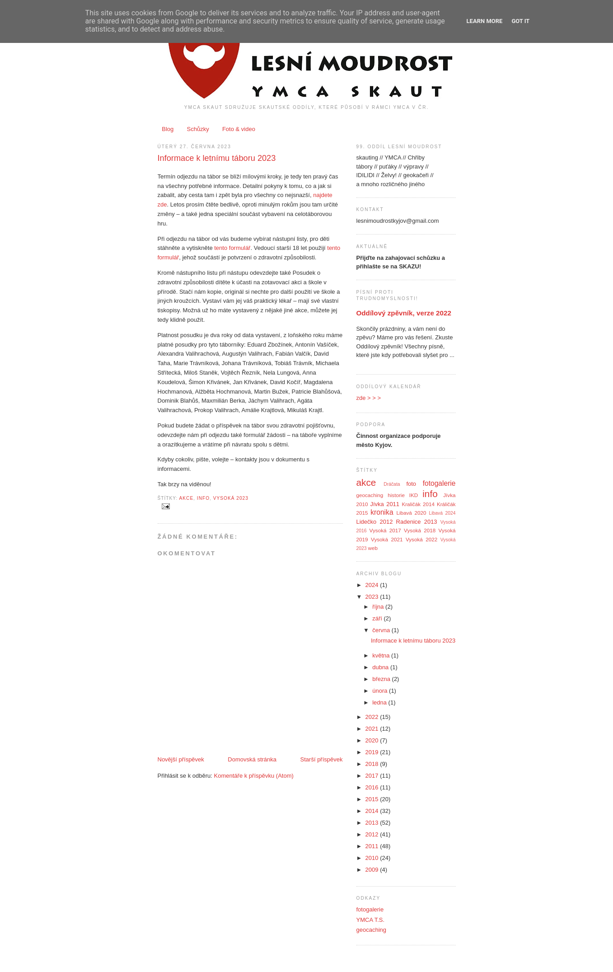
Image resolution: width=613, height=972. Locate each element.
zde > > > (368, 397)
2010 (372, 858)
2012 (372, 834)
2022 (372, 717)
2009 (372, 869)
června (382, 630)
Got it (520, 21)
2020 (372, 740)
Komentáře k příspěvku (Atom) (254, 775)
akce (186, 498)
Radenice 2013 (416, 521)
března (382, 679)
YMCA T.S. (370, 919)
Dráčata (392, 484)
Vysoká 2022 (421, 539)
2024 (372, 585)
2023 (372, 596)
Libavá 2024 (442, 513)
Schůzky (198, 129)
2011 (372, 846)
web (373, 548)
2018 (372, 764)
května (381, 655)
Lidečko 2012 (374, 521)
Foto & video (238, 129)
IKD (413, 495)
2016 (372, 787)
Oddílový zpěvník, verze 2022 (403, 313)
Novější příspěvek (181, 759)
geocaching (370, 495)
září (378, 618)
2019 (372, 752)
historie (396, 495)
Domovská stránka (252, 759)
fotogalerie (439, 483)
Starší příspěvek (321, 759)
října (378, 606)
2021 (372, 728)
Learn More (485, 21)
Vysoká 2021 (386, 539)
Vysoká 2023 (230, 498)
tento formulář (232, 247)
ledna (380, 702)
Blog (167, 129)
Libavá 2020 (411, 513)
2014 (372, 811)
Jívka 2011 (384, 504)
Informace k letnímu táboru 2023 (217, 158)
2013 (372, 822)
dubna (381, 667)
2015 (372, 799)
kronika (381, 512)
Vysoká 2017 (385, 530)
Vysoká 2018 (419, 530)
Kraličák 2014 (418, 504)
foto (411, 483)
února (380, 690)
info (203, 498)
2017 (372, 775)
